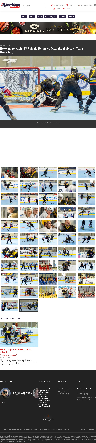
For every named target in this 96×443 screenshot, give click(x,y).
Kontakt (83, 429)
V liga (40, 17)
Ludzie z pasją (57, 5)
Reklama (91, 429)
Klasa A (62, 17)
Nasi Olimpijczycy (85, 5)
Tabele (57, 8)
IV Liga (32, 17)
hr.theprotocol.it (47, 429)
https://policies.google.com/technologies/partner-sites (46, 436)
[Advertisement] (41, 146)
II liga (24, 17)
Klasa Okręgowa (50, 17)
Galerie (67, 8)
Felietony (70, 5)
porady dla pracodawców (61, 429)
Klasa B (71, 17)
